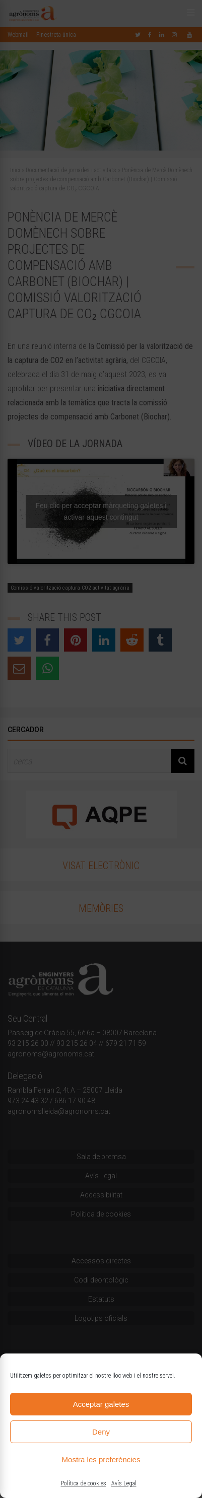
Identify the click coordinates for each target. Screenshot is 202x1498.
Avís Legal (124, 1483)
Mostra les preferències (101, 1459)
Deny (101, 1432)
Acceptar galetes (101, 1404)
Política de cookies (83, 1483)
